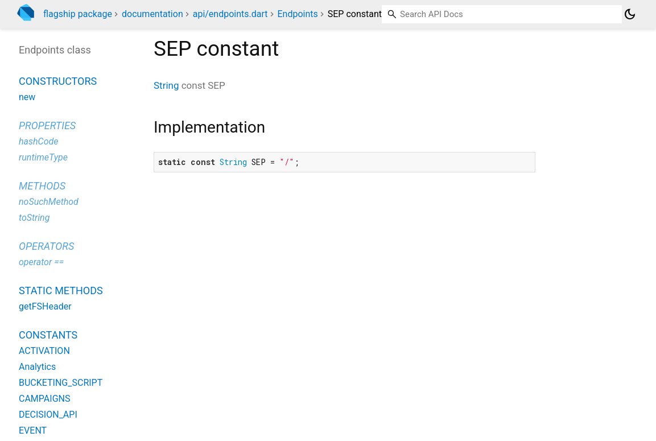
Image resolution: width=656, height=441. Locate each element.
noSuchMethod (49, 201)
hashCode (38, 141)
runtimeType (43, 157)
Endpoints (298, 14)
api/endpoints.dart (230, 14)
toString (34, 217)
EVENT (33, 430)
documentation (152, 14)
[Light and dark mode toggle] (630, 14)
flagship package (77, 14)
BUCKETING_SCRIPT (60, 382)
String (166, 85)
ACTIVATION (44, 350)
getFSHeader (45, 306)
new (27, 97)
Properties (47, 125)
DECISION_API (48, 414)
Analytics (37, 366)
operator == (41, 262)
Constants (48, 335)
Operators (46, 246)
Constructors (58, 81)
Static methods (61, 290)
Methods (42, 186)
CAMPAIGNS (44, 398)
